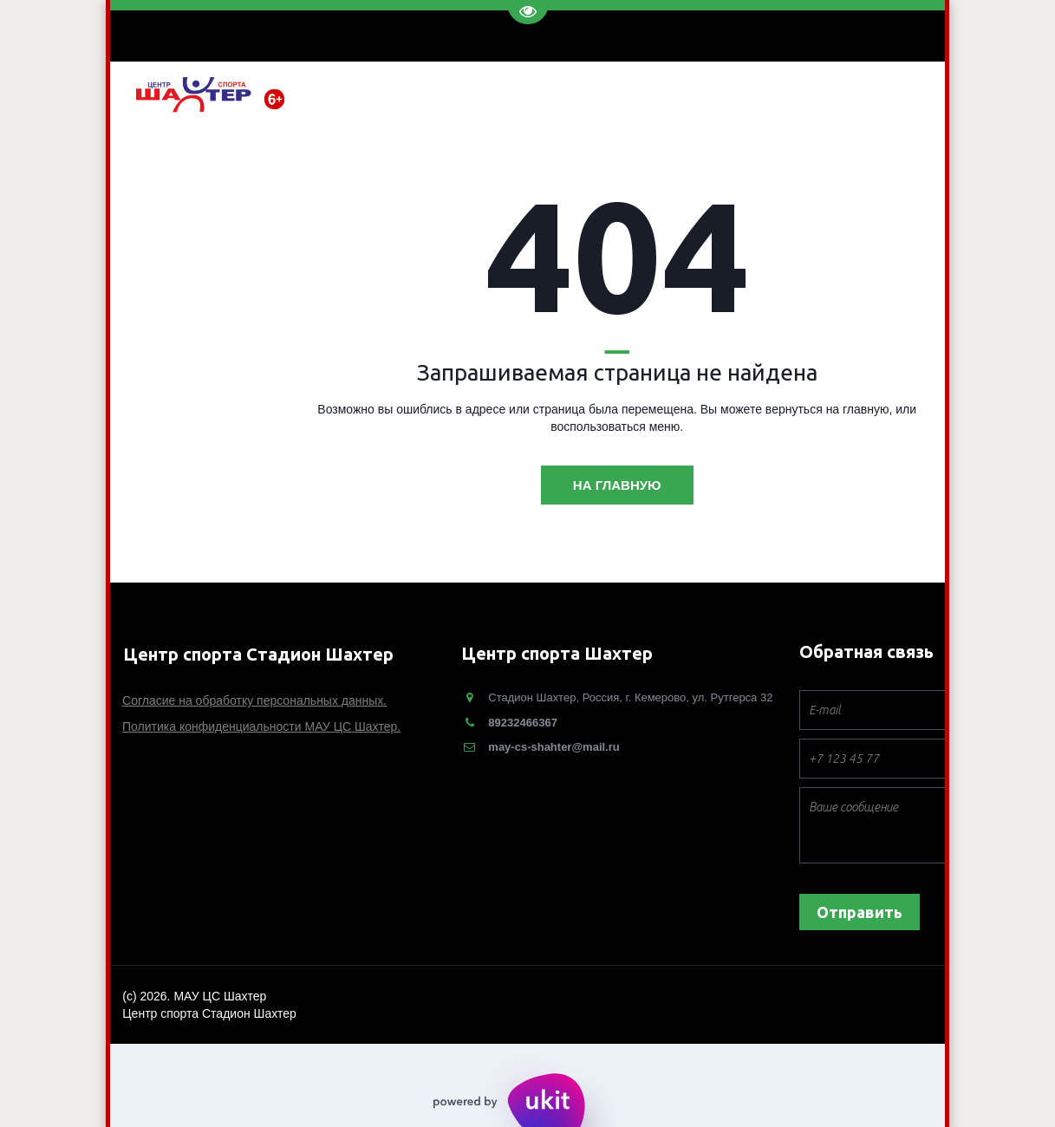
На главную (617, 485)
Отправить (859, 912)
